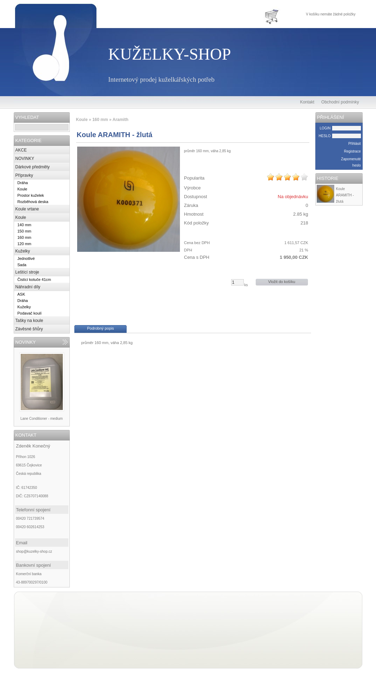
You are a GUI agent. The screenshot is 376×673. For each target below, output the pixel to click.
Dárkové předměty (32, 166)
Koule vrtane (27, 209)
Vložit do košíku (281, 282)
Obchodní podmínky (340, 102)
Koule (22, 189)
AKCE (21, 150)
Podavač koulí (30, 313)
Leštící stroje (27, 272)
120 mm (25, 244)
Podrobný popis (100, 328)
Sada (22, 265)
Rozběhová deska (33, 202)
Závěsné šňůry (29, 329)
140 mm (25, 225)
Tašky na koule (29, 320)
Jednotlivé (26, 258)
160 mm (25, 237)
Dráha (23, 183)
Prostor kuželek (31, 195)
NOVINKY (24, 158)
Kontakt (307, 102)
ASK (21, 294)
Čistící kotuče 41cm (34, 279)
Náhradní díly (27, 286)
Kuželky (22, 251)
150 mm (25, 231)
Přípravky (24, 175)
